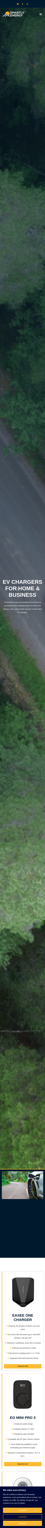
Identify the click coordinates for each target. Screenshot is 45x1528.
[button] (41, 14)
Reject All (22, 1523)
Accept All (22, 1510)
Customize (22, 1517)
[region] (22, 1507)
